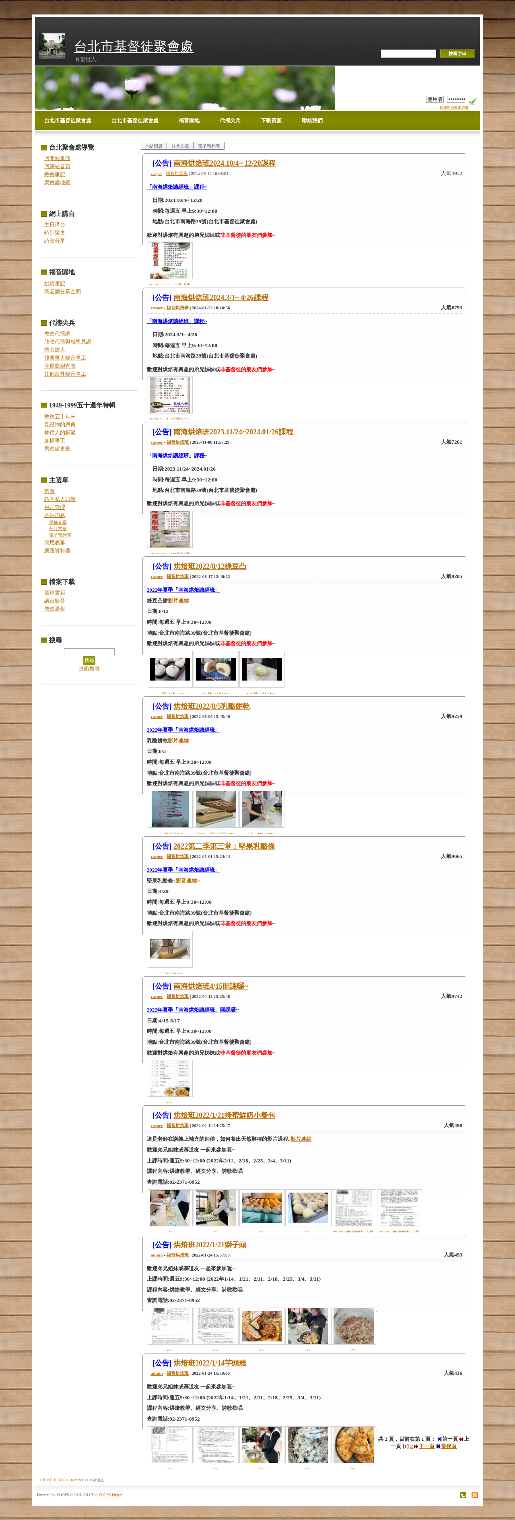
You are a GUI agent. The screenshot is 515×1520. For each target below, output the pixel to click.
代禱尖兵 (230, 120)
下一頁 (424, 1446)
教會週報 (54, 609)
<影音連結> (186, 881)
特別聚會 (54, 233)
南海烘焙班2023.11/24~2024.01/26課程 (233, 432)
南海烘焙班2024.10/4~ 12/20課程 (224, 163)
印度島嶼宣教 (60, 366)
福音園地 (189, 120)
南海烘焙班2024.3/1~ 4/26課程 (220, 298)
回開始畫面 (57, 158)
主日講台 (54, 225)
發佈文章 (58, 522)
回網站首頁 (57, 166)
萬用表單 (54, 542)
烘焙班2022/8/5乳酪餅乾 (211, 706)
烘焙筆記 (54, 283)
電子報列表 (60, 535)
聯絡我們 (312, 120)
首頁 (49, 491)
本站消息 (54, 515)
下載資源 (271, 120)
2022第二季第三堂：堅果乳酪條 (224, 846)
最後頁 (446, 1446)
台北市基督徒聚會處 (134, 46)
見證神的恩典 (60, 425)
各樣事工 (54, 441)
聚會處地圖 (57, 182)
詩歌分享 (54, 241)
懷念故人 (54, 350)
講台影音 (54, 601)
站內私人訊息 (60, 499)
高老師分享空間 (62, 291)
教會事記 (54, 174)
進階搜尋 (89, 669)
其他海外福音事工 (65, 374)
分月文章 (58, 529)
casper (156, 173)
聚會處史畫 (57, 449)
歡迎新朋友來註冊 (454, 107)
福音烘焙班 (177, 173)
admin (157, 1255)
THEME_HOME (52, 1480)
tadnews (77, 1480)
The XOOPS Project (107, 1495)
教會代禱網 (57, 334)
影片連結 (178, 601)
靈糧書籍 (54, 593)
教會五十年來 (60, 416)
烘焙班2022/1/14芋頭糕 (209, 1363)
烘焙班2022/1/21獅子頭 (209, 1245)
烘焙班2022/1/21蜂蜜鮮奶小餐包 (224, 1115)
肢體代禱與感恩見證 (67, 342)
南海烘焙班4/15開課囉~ (210, 986)
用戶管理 (54, 507)
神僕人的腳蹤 (60, 433)
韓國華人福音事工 (65, 358)
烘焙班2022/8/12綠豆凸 (209, 566)
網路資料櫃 (57, 550)
